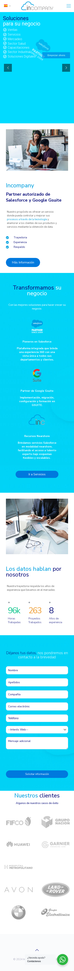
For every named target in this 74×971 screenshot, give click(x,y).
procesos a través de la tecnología (27, 219)
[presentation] (36, 759)
